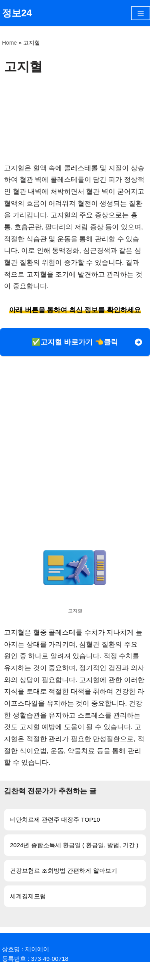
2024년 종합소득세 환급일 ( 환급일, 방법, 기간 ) (74, 845)
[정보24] (17, 13)
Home (9, 42)
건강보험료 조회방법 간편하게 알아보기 (63, 870)
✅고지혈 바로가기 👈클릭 (75, 342)
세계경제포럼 (28, 896)
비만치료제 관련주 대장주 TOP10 (55, 819)
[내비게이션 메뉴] (140, 13)
